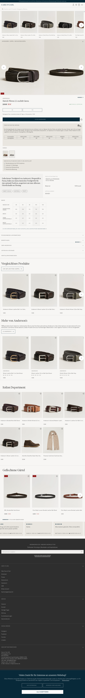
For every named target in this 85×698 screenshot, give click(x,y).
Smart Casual (7, 191)
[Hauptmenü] (82, 4)
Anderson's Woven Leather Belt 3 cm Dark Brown (10, 35)
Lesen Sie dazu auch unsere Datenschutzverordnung (42, 556)
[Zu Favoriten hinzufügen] (27, 276)
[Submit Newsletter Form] (82, 552)
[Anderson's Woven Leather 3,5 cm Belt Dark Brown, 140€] (29, 24)
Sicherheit (4, 574)
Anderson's (6, 98)
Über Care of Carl (6, 571)
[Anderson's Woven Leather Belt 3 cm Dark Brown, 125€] (10, 24)
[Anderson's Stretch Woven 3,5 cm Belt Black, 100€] (65, 24)
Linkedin (3, 640)
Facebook (3, 634)
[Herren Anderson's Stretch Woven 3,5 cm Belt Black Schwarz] (65, 22)
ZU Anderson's (8, 331)
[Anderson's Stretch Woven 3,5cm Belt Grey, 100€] (47, 24)
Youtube (3, 637)
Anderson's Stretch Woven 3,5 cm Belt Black (64, 35)
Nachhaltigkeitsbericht (7, 592)
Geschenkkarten (5, 619)
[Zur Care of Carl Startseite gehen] (7, 4)
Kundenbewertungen (6, 616)
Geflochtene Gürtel (20, 41)
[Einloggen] (73, 5)
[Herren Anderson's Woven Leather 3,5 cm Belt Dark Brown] (10, 440)
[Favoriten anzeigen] (76, 5)
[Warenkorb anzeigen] (79, 4)
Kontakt (3, 607)
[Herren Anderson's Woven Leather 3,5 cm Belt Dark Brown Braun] (29, 22)
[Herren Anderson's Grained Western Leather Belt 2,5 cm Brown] (53, 405)
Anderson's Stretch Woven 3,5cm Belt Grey (47, 35)
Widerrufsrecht (5, 589)
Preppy (25, 191)
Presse (3, 577)
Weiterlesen (65, 680)
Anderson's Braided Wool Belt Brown (10, 420)
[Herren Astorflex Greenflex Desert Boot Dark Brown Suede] (31, 440)
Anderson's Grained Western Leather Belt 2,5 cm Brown (53, 420)
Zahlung (3, 613)
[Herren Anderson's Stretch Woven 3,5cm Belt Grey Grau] (47, 22)
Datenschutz (4, 580)
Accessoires (5, 41)
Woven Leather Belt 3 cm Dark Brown (13, 373)
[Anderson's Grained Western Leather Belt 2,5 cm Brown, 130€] (53, 408)
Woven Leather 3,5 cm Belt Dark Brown (41, 373)
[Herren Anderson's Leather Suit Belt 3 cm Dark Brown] (74, 405)
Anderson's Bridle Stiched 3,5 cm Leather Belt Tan (30, 420)
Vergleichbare (15, 263)
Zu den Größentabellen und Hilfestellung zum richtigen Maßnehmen (24, 228)
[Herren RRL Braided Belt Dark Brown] (17, 491)
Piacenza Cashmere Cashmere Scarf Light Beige (53, 456)
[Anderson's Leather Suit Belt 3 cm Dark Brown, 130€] (74, 408)
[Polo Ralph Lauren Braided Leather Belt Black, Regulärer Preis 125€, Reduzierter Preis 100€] (45, 495)
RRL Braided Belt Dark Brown (12, 510)
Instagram (4, 631)
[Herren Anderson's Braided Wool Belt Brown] (10, 405)
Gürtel (12, 41)
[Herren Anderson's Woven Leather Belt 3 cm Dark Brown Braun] (10, 22)
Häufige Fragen (5, 610)
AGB (2, 586)
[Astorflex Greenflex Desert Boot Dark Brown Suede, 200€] (31, 443)
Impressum (4, 583)
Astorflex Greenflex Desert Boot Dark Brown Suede (31, 456)
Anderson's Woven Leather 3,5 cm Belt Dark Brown (28, 35)
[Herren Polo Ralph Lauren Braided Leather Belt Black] (45, 491)
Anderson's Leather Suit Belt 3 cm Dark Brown (74, 420)
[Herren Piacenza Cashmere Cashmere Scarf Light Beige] (53, 440)
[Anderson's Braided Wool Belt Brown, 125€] (10, 408)
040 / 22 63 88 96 (10, 662)
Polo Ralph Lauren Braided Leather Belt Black (45, 510)
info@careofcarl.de (15, 663)
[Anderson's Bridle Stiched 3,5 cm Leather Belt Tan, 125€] (31, 408)
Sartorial (17, 191)
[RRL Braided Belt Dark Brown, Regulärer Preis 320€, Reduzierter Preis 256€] (17, 495)
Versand (3, 604)
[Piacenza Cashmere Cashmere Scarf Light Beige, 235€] (53, 443)
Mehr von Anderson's (14, 320)
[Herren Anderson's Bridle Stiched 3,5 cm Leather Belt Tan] (31, 405)
